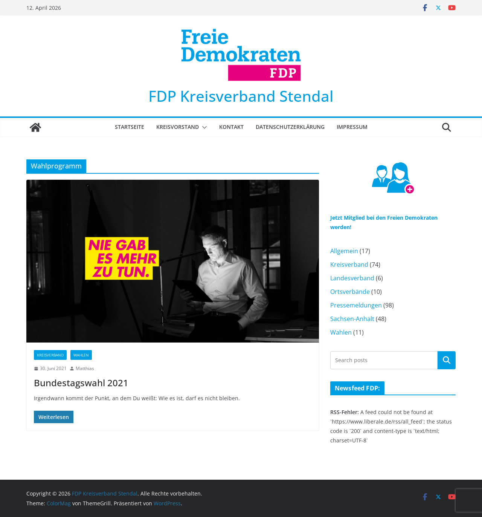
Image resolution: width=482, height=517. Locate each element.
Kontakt (231, 126)
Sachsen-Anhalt (352, 319)
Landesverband (352, 278)
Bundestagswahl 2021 (81, 382)
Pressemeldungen (356, 305)
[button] (203, 127)
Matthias (85, 368)
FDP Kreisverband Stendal (241, 96)
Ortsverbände (350, 292)
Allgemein (344, 251)
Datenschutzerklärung (290, 126)
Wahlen (81, 355)
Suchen (447, 360)
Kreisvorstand (177, 126)
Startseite (129, 126)
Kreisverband (50, 355)
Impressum (352, 126)
